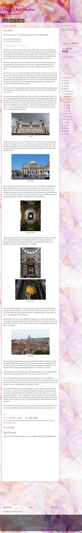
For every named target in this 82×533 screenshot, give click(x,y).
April (67, 111)
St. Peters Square (21, 144)
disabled (36, 420)
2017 (65, 83)
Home (5, 21)
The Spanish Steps (18, 319)
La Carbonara (17, 380)
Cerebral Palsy (11, 420)
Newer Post (7, 508)
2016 (65, 86)
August (68, 97)
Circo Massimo (24, 105)
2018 (65, 80)
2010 (65, 134)
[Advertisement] (30, 494)
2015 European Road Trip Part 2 (12, 41)
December (69, 91)
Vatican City (22, 142)
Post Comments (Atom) (16, 512)
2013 (65, 125)
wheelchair (9, 423)
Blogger (54, 528)
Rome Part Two (69, 99)
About (12, 21)
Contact (20, 21)
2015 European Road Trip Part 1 (12, 39)
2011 (65, 131)
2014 (65, 123)
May (67, 108)
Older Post (54, 508)
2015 (65, 89)
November (69, 94)
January (68, 119)
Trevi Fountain (26, 308)
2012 (65, 128)
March (68, 113)
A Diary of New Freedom (17, 9)
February (68, 116)
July (67, 105)
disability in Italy (29, 420)
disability (21, 420)
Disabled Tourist (43, 420)
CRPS (17, 420)
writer (14, 423)
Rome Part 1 (68, 102)
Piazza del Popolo (13, 323)
